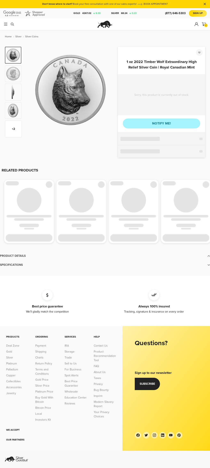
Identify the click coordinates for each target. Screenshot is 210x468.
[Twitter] (146, 435)
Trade (68, 357)
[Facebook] (138, 435)
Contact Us (101, 345)
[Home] (8, 36)
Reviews (70, 403)
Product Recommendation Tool (105, 356)
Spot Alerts (72, 375)
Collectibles (13, 381)
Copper (11, 375)
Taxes (97, 378)
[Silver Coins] (31, 36)
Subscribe (147, 384)
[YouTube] (171, 435)
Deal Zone (12, 345)
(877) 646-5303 (175, 13)
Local (38, 413)
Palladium (12, 369)
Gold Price (41, 379)
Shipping (40, 351)
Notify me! (161, 123)
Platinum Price (44, 391)
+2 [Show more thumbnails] (13, 129)
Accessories (14, 387)
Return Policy (43, 363)
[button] (105, 255)
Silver (124, 13)
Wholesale (71, 391)
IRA (67, 345)
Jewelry (11, 393)
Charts (39, 357)
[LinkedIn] (162, 435)
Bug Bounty (101, 390)
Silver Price (42, 385)
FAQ (96, 366)
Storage (69, 351)
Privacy (98, 384)
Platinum (11, 363)
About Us (100, 372)
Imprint (98, 396)
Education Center (76, 397)
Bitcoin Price (43, 408)
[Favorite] (199, 52)
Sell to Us (71, 363)
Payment (40, 345)
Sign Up (198, 13)
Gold (86, 13)
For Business (73, 369)
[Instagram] (154, 435)
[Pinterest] (179, 435)
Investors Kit (43, 419)
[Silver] (18, 36)
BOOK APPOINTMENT (156, 4)
